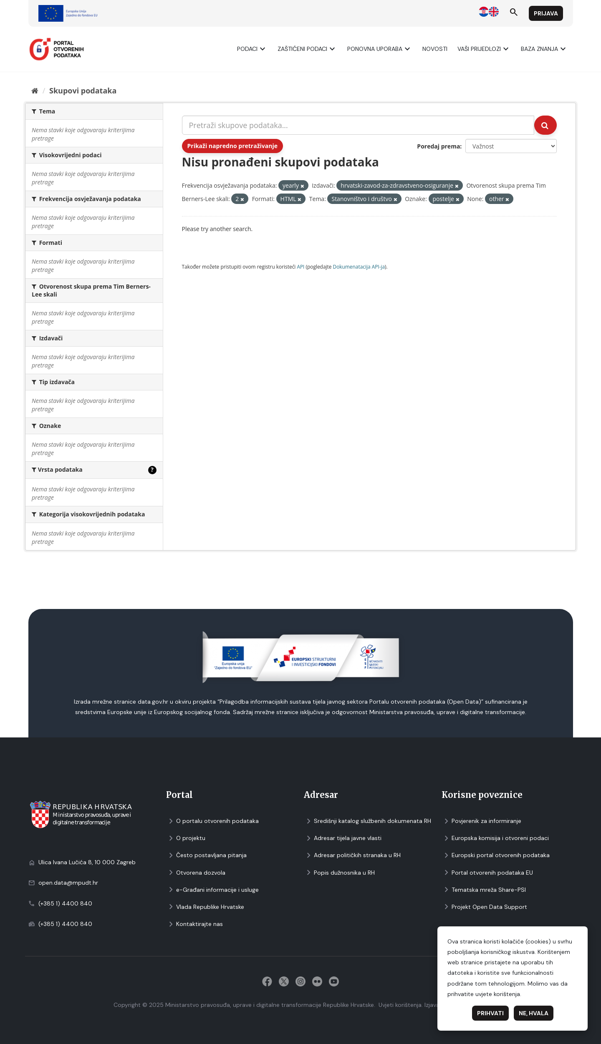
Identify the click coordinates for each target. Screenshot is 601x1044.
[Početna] (34, 91)
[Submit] (545, 125)
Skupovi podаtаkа (82, 91)
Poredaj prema (438, 146)
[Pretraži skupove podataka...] (358, 125)
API (300, 266)
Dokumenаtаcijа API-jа (359, 266)
